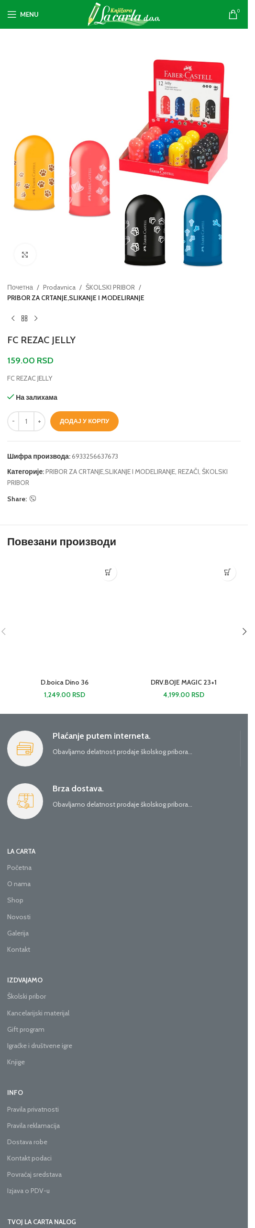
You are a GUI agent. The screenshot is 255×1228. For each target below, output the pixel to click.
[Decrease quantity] (13, 421)
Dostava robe (27, 1142)
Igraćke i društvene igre (39, 1045)
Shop (15, 900)
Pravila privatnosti (33, 1109)
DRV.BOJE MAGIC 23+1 (184, 682)
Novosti (19, 917)
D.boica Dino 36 (65, 682)
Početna (19, 867)
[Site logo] (124, 13)
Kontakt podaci (29, 1158)
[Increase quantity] (39, 421)
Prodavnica (59, 287)
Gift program (25, 1029)
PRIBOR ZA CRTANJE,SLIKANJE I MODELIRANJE (75, 298)
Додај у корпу (84, 421)
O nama (19, 883)
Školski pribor (26, 996)
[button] (108, 572)
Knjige (16, 1062)
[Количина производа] (26, 421)
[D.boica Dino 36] (64, 616)
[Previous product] (13, 319)
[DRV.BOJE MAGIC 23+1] (183, 616)
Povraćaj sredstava (34, 1174)
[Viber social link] (33, 499)
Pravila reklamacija (33, 1125)
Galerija (18, 933)
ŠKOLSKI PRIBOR (110, 287)
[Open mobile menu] (23, 14)
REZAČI (188, 471)
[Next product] (36, 319)
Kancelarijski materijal (38, 1013)
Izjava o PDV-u (28, 1190)
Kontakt (18, 949)
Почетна (20, 287)
